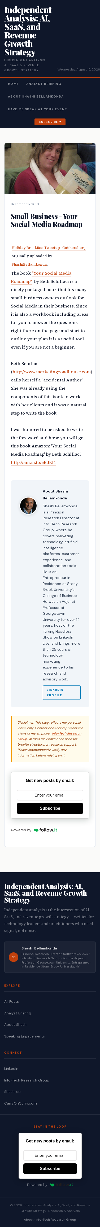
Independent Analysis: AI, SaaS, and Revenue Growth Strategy (27, 31)
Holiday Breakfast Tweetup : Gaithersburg (49, 247)
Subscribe (48, 122)
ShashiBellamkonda (29, 264)
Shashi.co (12, 1091)
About (28, 1219)
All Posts (11, 1001)
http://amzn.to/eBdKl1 (33, 462)
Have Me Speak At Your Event (37, 109)
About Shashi (15, 1024)
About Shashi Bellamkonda (36, 97)
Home (13, 84)
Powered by (34, 830)
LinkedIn (11, 1068)
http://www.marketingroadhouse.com (51, 372)
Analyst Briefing (44, 84)
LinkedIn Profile (55, 692)
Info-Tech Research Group (26, 1080)
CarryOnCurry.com (20, 1103)
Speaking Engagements (24, 1036)
